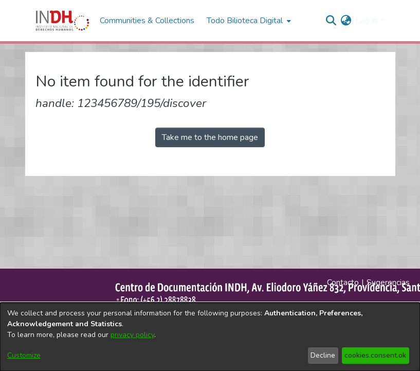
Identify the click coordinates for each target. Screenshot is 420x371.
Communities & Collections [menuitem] (147, 20)
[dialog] (210, 337)
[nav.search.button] (330, 20)
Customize (24, 355)
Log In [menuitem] (366, 20)
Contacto (343, 282)
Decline (323, 355)
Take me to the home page (210, 137)
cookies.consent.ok (375, 355)
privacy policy (132, 335)
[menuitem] (345, 20)
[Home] (62, 20)
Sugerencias (388, 282)
